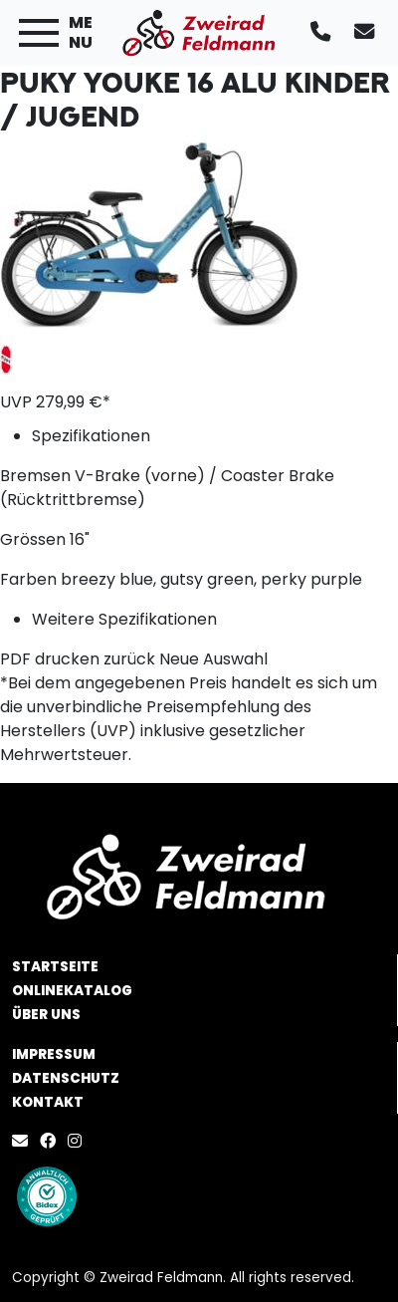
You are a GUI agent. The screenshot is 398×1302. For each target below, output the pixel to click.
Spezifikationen (91, 435)
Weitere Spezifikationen (124, 619)
